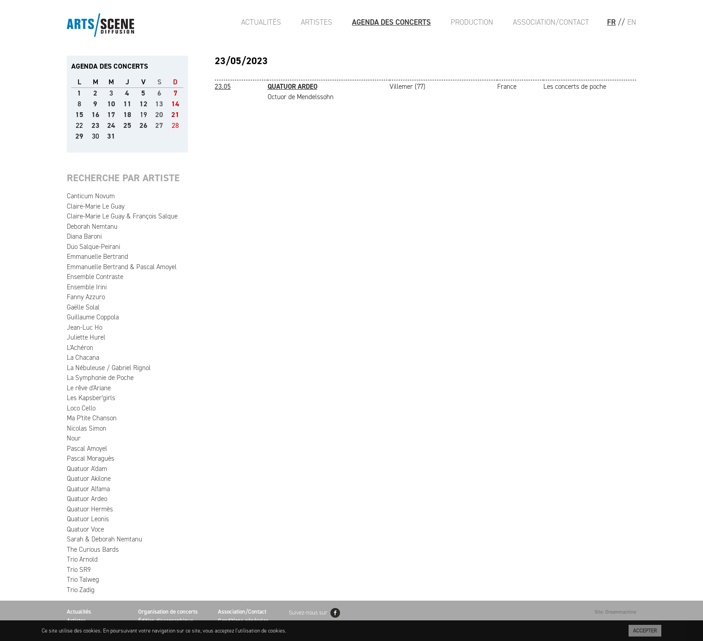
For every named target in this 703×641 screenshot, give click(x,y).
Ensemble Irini (87, 287)
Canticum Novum (91, 196)
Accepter (645, 630)
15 (79, 114)
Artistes (316, 22)
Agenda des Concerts (391, 22)
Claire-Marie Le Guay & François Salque (122, 216)
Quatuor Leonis (88, 519)
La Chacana (83, 357)
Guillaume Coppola (93, 317)
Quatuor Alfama (88, 488)
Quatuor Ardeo (87, 498)
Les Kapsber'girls (91, 397)
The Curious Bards (93, 549)
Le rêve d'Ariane (89, 388)
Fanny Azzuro (86, 296)
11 (127, 104)
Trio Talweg (83, 579)
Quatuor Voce (85, 529)
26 (143, 125)
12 (143, 104)
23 (95, 125)
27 (159, 125)
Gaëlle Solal (83, 307)
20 (159, 114)
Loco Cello (81, 408)
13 (159, 104)
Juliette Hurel (86, 337)
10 (111, 104)
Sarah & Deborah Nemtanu (104, 539)
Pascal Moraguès (90, 458)
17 (111, 114)
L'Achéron (80, 347)
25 (127, 125)
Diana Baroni (84, 236)
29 (79, 136)
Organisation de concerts (168, 611)
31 (111, 136)
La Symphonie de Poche (100, 377)
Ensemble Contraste (95, 276)
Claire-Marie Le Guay (96, 206)
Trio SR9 (79, 569)
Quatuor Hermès (90, 509)
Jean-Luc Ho (84, 327)
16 (95, 114)
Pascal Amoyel (87, 448)
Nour (74, 438)
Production (472, 22)
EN (631, 22)
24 (111, 125)
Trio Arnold (82, 559)
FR (611, 22)
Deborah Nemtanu (92, 226)
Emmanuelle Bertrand (97, 256)
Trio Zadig (81, 589)
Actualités (261, 22)
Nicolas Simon (86, 428)
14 (175, 104)
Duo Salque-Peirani (93, 246)
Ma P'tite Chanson (92, 418)
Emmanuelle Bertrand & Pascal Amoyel (122, 266)
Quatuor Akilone (89, 478)
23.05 (223, 86)
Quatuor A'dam (87, 468)
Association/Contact (551, 22)
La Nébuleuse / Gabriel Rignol (109, 367)
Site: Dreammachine (615, 612)
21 (175, 114)
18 (127, 114)
